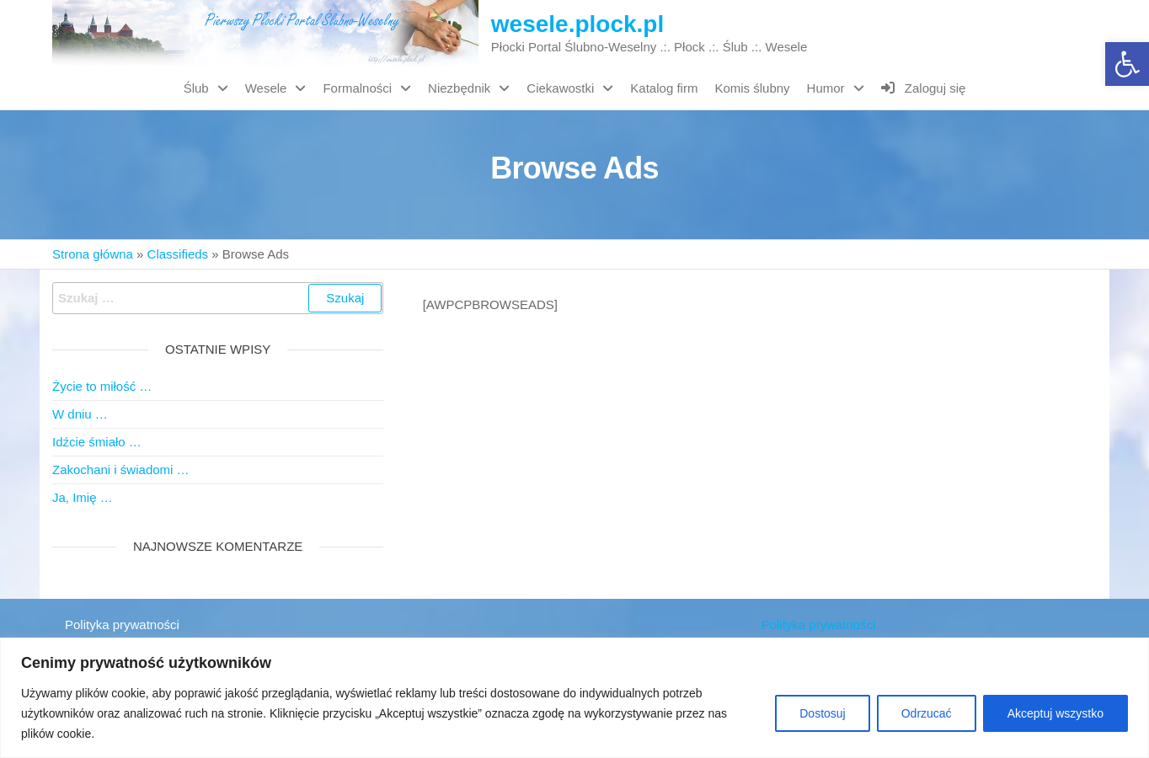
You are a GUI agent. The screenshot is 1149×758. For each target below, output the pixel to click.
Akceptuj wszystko (1055, 713)
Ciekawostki (560, 88)
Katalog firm (663, 88)
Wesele (266, 88)
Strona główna (92, 254)
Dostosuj (822, 713)
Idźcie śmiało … (97, 442)
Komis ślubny (751, 88)
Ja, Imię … (82, 497)
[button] (1127, 64)
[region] (574, 698)
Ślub (196, 88)
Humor (826, 88)
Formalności (357, 88)
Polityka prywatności (122, 624)
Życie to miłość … (102, 386)
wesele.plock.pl (577, 24)
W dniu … (80, 414)
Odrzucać (926, 713)
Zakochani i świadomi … (121, 469)
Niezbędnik (459, 88)
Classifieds (178, 254)
